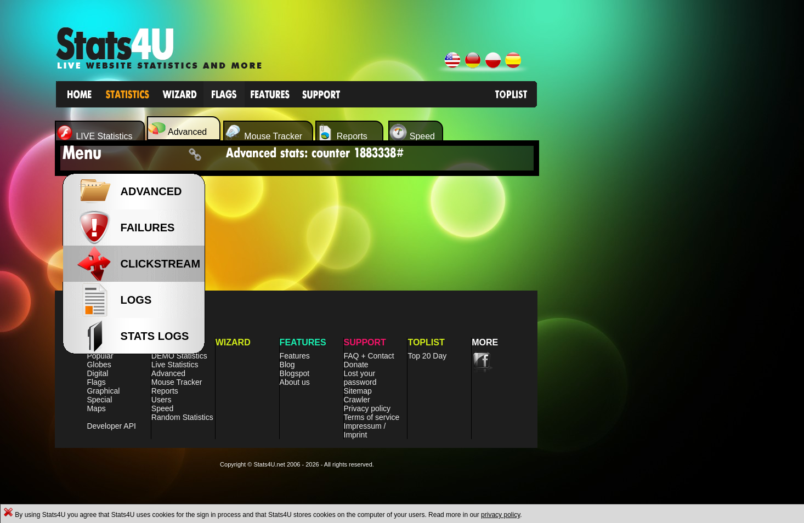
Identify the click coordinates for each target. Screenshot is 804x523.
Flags (96, 382)
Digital (97, 373)
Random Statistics (182, 417)
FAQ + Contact (369, 355)
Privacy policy (367, 408)
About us (295, 382)
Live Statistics (175, 364)
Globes (99, 364)
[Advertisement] (629, 307)
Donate (356, 364)
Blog (287, 364)
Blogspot (294, 373)
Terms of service (372, 417)
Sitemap (358, 390)
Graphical (103, 390)
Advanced (168, 373)
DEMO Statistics (179, 355)
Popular (100, 355)
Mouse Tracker (176, 382)
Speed (162, 408)
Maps (96, 408)
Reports (164, 390)
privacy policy (500, 515)
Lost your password (360, 377)
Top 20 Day (426, 355)
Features (295, 355)
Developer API (111, 426)
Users (161, 399)
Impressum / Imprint (365, 430)
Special (99, 399)
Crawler (357, 399)
